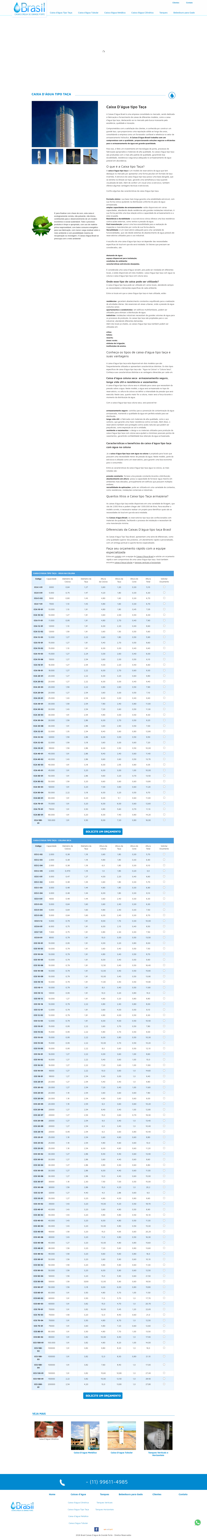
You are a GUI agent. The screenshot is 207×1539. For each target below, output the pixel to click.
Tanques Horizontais (104, 1509)
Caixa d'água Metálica (114, 12)
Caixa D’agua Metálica (85, 1452)
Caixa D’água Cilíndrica (48, 1430)
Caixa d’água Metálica (78, 1516)
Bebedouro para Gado (184, 12)
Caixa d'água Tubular (88, 12)
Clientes (175, 3)
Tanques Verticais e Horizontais (158, 1453)
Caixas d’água (78, 1494)
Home (52, 1494)
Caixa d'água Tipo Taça (61, 12)
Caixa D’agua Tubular (122, 1452)
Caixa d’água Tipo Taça (78, 1509)
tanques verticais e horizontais (148, 562)
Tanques (163, 12)
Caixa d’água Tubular (78, 1523)
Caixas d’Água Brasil (145, 556)
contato (118, 556)
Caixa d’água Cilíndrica (78, 1502)
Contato (189, 3)
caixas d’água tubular (123, 562)
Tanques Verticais (104, 1502)
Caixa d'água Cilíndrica (142, 12)
